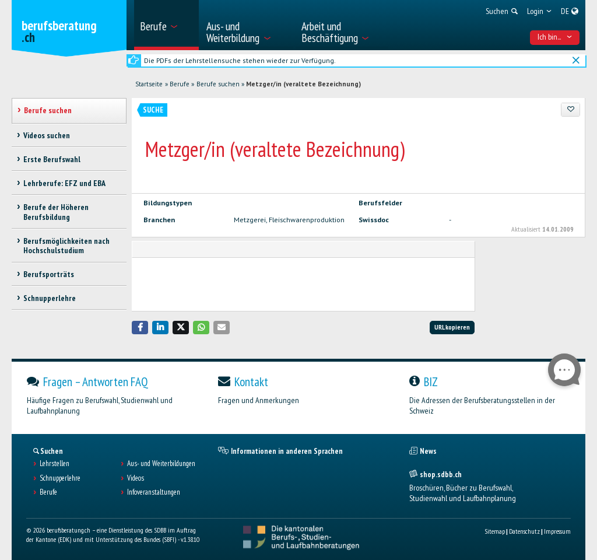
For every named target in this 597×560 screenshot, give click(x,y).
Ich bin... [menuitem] (555, 37)
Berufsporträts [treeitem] (48, 274)
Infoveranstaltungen (153, 492)
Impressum (557, 531)
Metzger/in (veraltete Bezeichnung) (303, 84)
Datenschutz (524, 531)
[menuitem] (166, 25)
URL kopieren (452, 327)
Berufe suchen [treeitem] (48, 110)
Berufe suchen (218, 84)
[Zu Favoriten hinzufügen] (570, 109)
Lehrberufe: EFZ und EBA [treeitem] (64, 183)
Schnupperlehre (60, 478)
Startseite (149, 84)
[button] (140, 327)
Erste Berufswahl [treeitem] (51, 159)
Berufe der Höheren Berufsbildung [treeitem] (56, 212)
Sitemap (494, 531)
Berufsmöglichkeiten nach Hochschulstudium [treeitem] (66, 246)
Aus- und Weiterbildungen (161, 463)
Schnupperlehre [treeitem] (49, 298)
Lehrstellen (54, 463)
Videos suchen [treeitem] (46, 135)
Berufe (179, 84)
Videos (135, 478)
